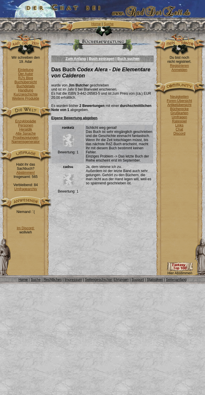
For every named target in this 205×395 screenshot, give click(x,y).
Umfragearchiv (25, 189)
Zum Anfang (76, 59)
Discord (179, 133)
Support (137, 280)
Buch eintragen (101, 59)
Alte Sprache (26, 133)
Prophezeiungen (25, 138)
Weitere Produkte (25, 98)
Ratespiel (179, 121)
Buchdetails (25, 86)
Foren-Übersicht (179, 101)
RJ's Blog (25, 78)
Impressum (73, 280)
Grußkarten (179, 113)
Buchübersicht (25, 82)
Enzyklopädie (25, 121)
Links (179, 125)
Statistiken (155, 280)
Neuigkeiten (179, 97)
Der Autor (25, 74)
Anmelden (179, 70)
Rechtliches (53, 280)
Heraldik (25, 129)
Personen (25, 125)
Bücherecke (179, 109)
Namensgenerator (25, 142)
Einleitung (25, 70)
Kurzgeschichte (25, 94)
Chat (179, 129)
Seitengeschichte (98, 280)
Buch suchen (128, 59)
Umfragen (179, 117)
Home (96, 24)
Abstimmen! (25, 173)
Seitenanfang (176, 280)
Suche (109, 24)
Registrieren (179, 66)
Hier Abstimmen (180, 271)
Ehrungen (121, 280)
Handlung (25, 90)
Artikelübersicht (179, 105)
